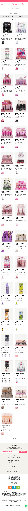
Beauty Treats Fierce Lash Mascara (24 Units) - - (6, 39)
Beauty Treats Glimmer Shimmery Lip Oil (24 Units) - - (20, 144)
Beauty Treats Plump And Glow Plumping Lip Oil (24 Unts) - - (6, 144)
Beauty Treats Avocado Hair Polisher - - (18, 300)
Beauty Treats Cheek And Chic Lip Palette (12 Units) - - (6, 92)
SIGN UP (23, 451)
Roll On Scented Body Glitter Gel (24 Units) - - (6, 66)
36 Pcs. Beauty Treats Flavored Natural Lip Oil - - (6, 196)
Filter (20, 16)
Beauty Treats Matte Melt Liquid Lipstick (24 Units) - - (6, 118)
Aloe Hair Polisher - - (20, 324)
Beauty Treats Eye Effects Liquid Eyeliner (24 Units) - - (20, 118)
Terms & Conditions (10, 505)
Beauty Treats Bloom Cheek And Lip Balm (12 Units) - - (6, 170)
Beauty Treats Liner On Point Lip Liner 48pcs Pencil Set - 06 (6, 378)
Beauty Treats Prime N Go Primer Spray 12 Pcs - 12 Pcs (20, 378)
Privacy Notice (19, 505)
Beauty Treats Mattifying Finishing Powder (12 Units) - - (20, 404)
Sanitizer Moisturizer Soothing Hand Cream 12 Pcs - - (20, 39)
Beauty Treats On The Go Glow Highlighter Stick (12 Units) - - (21, 248)
